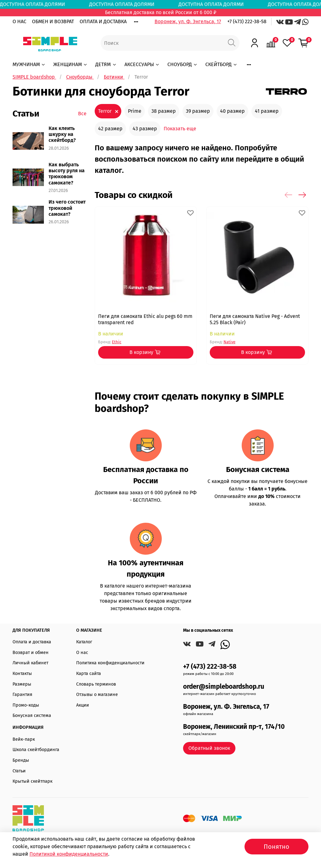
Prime (134, 111)
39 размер (198, 111)
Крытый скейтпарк (32, 781)
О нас (82, 652)
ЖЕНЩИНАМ (70, 64)
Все (82, 114)
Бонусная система (32, 715)
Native (229, 342)
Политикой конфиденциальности (68, 854)
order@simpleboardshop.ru (223, 687)
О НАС (19, 21)
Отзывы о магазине (97, 694)
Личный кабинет (30, 663)
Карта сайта (88, 673)
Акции (82, 705)
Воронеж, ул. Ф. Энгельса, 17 (188, 21)
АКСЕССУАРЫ (142, 64)
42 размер (110, 129)
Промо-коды (26, 705)
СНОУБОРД (182, 64)
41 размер (267, 111)
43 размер (145, 129)
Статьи (19, 771)
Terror (105, 111)
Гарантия (22, 694)
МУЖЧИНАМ (29, 64)
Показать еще (180, 129)
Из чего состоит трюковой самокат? (67, 208)
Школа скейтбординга (36, 749)
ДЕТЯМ (106, 64)
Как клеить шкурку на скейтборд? (62, 134)
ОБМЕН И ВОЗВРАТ (53, 21)
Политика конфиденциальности (110, 663)
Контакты (22, 673)
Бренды (21, 760)
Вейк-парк (24, 739)
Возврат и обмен (31, 652)
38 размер (163, 111)
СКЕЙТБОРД (221, 64)
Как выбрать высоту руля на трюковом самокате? (67, 174)
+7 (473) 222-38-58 (246, 21)
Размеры (22, 684)
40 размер (232, 111)
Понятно (276, 846)
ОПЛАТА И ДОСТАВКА (103, 21)
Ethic (116, 342)
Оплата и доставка (32, 642)
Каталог (84, 642)
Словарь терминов (96, 684)
